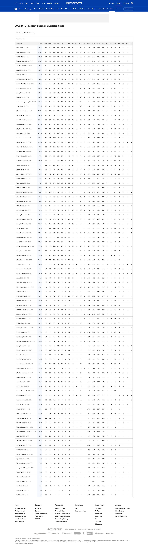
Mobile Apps (19, 521)
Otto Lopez (19, 48)
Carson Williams (21, 450)
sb (119, 43)
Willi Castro (20, 183)
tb (115, 43)
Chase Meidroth (21, 147)
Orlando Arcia (20, 423)
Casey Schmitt (20, 93)
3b (76, 43)
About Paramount (41, 514)
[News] (21, 9)
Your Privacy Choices (62, 516)
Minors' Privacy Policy (62, 514)
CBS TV (37, 519)
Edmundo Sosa (20, 305)
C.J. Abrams (20, 52)
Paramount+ (39, 516)
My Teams (118, 514)
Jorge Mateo (20, 292)
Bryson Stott (20, 133)
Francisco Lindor (21, 310)
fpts (40, 43)
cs (122, 43)
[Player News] (91, 9)
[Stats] (112, 9)
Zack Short (19, 436)
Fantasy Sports (20, 511)
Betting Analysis (20, 516)
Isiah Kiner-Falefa (21, 287)
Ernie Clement (20, 142)
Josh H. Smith (20, 359)
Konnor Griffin (20, 179)
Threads (98, 521)
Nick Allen (19, 386)
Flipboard (98, 524)
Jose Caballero (20, 174)
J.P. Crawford (20, 197)
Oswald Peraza (20, 237)
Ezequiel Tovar (20, 224)
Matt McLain (20, 206)
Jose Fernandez (21, 269)
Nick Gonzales (20, 138)
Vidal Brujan (20, 472)
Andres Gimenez (21, 192)
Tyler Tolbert (20, 404)
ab (58, 43)
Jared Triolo (20, 278)
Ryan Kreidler (20, 296)
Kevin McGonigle (21, 61)
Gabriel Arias (20, 395)
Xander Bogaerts (21, 151)
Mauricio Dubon (21, 111)
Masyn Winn (20, 170)
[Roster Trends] (39, 9)
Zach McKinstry (21, 282)
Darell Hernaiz (20, 350)
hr (80, 43)
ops (102, 43)
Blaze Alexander (21, 219)
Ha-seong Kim (20, 445)
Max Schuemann (21, 373)
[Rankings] (28, 9)
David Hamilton (21, 233)
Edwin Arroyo (20, 414)
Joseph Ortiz (20, 264)
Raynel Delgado (21, 427)
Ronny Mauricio (21, 454)
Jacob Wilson (20, 242)
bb (107, 43)
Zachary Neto (20, 75)
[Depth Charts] (50, 9)
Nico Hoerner (20, 88)
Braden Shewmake (22, 391)
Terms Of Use (60, 508)
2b (72, 43)
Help (76, 508)
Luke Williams (20, 481)
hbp (126, 43)
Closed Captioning (61, 519)
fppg (45, 43)
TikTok (97, 511)
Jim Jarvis (19, 486)
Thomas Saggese (21, 418)
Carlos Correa (20, 273)
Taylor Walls (20, 228)
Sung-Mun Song (21, 355)
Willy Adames (20, 165)
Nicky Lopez (20, 346)
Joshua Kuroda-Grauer (23, 432)
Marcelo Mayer (21, 260)
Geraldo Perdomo (21, 120)
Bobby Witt (19, 57)
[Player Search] (103, 9)
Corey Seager (20, 251)
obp (93, 43)
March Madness (20, 519)
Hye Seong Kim (21, 337)
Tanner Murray (20, 441)
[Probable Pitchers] (79, 9)
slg (98, 43)
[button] (117, 9)
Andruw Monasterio (22, 341)
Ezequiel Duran (21, 160)
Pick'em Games (20, 508)
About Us (38, 508)
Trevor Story (20, 332)
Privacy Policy (60, 511)
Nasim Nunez (20, 156)
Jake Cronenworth (22, 364)
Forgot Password (121, 516)
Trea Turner (19, 106)
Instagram (98, 514)
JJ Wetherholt (20, 70)
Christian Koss (20, 477)
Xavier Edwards (21, 66)
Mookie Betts (20, 201)
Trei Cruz (19, 495)
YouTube (98, 508)
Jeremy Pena (20, 215)
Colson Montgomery (22, 102)
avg (88, 43)
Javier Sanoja (20, 210)
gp (49, 43)
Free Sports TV (20, 514)
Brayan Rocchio (21, 124)
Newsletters (119, 511)
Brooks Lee (19, 97)
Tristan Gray (20, 323)
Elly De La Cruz (21, 129)
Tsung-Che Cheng (21, 468)
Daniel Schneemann (22, 246)
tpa (53, 43)
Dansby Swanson (21, 79)
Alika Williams (20, 377)
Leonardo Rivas (21, 400)
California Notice (61, 521)
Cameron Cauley (21, 463)
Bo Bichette (20, 115)
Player (19, 43)
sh (131, 43)
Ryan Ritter (19, 490)
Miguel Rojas (20, 301)
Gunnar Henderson (22, 84)
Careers (37, 511)
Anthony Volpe (20, 314)
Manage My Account (122, 508)
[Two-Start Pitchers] (64, 9)
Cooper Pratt (20, 409)
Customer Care (80, 511)
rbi (84, 43)
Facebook (98, 516)
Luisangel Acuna (21, 328)
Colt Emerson (20, 319)
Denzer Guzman (21, 368)
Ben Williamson (21, 255)
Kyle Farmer (20, 459)
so (111, 43)
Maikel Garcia (20, 188)
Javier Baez (19, 382)
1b (69, 43)
